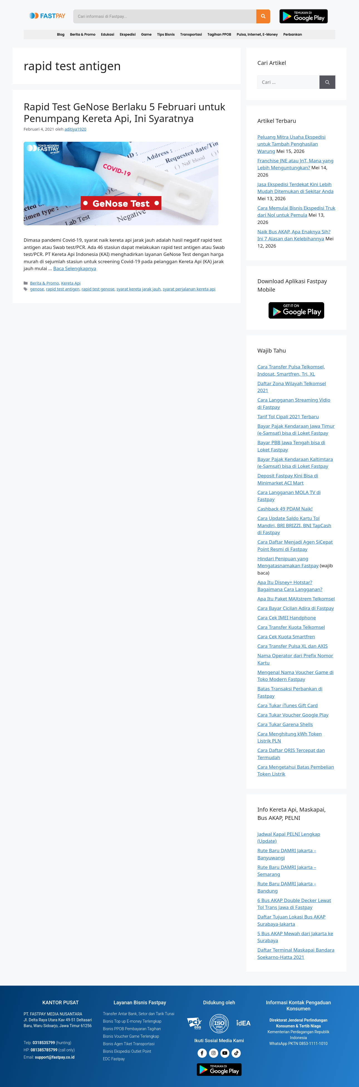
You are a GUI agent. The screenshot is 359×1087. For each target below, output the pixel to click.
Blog (61, 34)
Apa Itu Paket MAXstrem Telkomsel (296, 598)
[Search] (263, 16)
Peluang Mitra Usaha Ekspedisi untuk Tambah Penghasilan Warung (291, 144)
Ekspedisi (128, 34)
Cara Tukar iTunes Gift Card (287, 705)
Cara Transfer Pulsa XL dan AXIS (292, 646)
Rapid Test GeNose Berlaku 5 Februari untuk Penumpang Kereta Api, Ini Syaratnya (124, 112)
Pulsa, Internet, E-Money (257, 34)
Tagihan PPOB (219, 34)
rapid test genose (98, 289)
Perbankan (292, 34)
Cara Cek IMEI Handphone (286, 617)
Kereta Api (71, 283)
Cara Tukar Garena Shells (285, 724)
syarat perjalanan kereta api (189, 289)
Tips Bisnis (166, 34)
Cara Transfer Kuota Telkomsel (291, 627)
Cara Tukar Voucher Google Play (292, 715)
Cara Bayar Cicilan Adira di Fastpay (295, 608)
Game (146, 34)
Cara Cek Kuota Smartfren (286, 636)
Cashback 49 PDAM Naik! (285, 508)
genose (37, 289)
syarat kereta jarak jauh (139, 289)
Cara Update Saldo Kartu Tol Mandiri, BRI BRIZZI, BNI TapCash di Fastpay (294, 525)
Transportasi (191, 34)
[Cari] (327, 82)
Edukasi (107, 34)
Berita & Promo (82, 34)
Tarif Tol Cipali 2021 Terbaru (288, 416)
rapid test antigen (62, 289)
